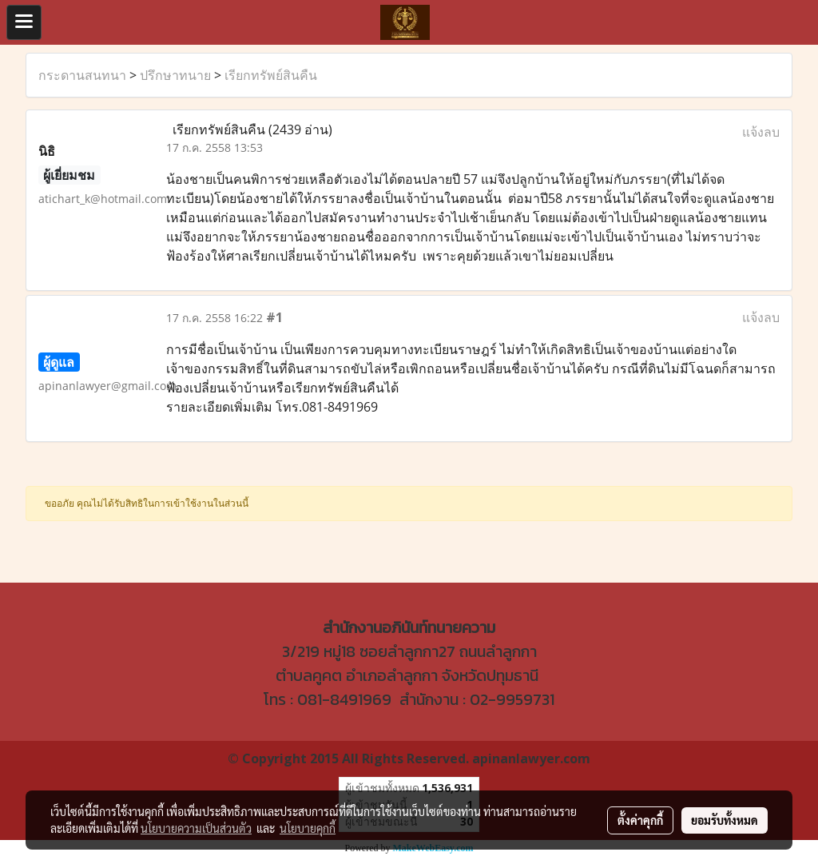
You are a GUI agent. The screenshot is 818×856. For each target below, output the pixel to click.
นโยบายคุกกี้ (308, 828)
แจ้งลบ (761, 132)
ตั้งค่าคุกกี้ (640, 820)
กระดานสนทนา (82, 75)
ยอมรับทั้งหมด (724, 820)
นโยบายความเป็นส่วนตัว (196, 828)
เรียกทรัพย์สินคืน (270, 75)
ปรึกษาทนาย (175, 75)
